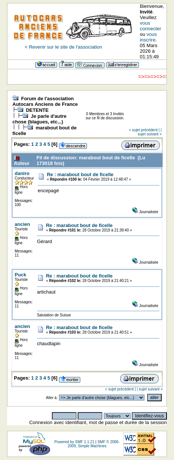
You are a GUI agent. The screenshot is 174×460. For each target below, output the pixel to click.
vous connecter (150, 25)
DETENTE (37, 110)
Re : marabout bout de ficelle (80, 174)
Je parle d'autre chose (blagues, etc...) (39, 119)
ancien (22, 224)
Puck (20, 274)
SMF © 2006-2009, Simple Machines (94, 444)
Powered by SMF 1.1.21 (74, 442)
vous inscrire (148, 37)
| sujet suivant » (150, 132)
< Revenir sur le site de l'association (63, 47)
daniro (22, 173)
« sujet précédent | (144, 130)
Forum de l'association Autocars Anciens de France (45, 101)
